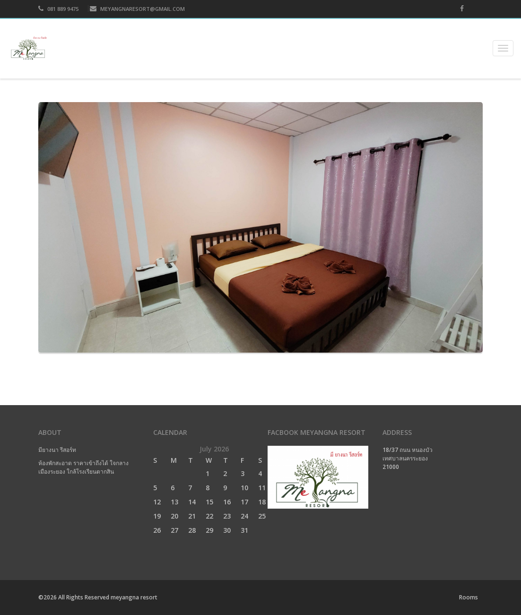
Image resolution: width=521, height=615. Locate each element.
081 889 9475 (58, 8)
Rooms (468, 597)
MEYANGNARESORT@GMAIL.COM (137, 8)
